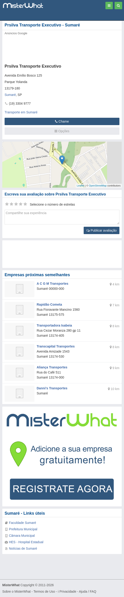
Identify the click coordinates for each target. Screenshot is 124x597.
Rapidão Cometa (49, 304)
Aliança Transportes (52, 367)
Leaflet (80, 185)
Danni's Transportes (52, 388)
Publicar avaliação (101, 230)
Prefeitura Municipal (23, 529)
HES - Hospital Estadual (26, 542)
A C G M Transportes (52, 283)
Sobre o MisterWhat (16, 591)
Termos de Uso (44, 591)
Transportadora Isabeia (54, 325)
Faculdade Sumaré (22, 523)
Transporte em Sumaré (21, 112)
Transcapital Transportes (56, 346)
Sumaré (10, 95)
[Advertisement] (53, 48)
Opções (62, 131)
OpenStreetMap (98, 185)
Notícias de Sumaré (23, 548)
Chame (62, 121)
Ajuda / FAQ (87, 591)
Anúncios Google (16, 33)
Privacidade (68, 591)
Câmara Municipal (22, 535)
